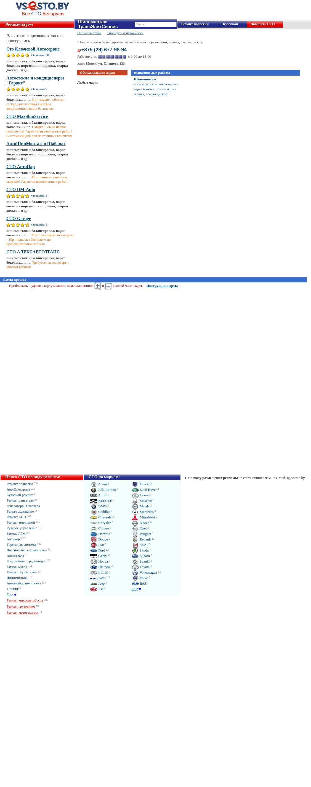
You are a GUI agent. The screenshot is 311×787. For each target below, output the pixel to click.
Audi (97, 495)
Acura (98, 484)
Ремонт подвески (195, 24)
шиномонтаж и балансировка (156, 84)
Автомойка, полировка (24, 583)
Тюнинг (12, 589)
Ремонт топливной (21, 522)
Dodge (99, 539)
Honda (99, 561)
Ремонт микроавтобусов (25, 600)
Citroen (99, 528)
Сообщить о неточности (125, 33)
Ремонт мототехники (22, 612)
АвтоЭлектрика (18, 489)
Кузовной (230, 24)
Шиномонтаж (145, 79)
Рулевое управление (22, 528)
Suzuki (140, 561)
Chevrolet (101, 517)
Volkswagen (144, 572)
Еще (10, 594)
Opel (139, 528)
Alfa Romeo (103, 489)
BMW (98, 506)
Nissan (140, 523)
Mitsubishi (143, 517)
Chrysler (100, 523)
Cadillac (100, 512)
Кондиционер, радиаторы (26, 561)
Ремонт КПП (16, 517)
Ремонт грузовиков (21, 606)
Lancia (140, 484)
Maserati (141, 501)
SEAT (139, 545)
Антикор (13, 539)
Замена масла (17, 567)
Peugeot (141, 534)
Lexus (139, 495)
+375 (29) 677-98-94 (104, 49)
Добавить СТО (263, 24)
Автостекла (15, 555)
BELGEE (101, 501)
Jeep (97, 583)
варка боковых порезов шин (155, 89)
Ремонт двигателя (20, 500)
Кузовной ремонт (20, 495)
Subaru (140, 556)
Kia (96, 589)
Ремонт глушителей (22, 572)
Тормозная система (21, 544)
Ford (97, 550)
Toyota (140, 567)
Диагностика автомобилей (27, 550)
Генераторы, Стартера (23, 506)
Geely (98, 556)
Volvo (139, 578)
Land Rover (144, 489)
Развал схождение (20, 511)
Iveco (98, 578)
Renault (141, 539)
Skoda (140, 550)
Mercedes (142, 512)
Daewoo (100, 534)
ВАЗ (138, 583)
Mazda (140, 506)
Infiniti (99, 572)
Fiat (97, 545)
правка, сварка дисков (150, 94)
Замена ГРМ (16, 533)
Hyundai (100, 567)
